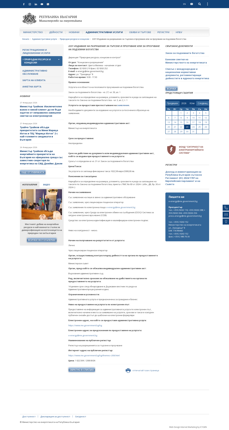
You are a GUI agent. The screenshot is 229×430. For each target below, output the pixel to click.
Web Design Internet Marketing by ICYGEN (188, 427)
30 (187, 131)
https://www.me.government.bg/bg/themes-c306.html (94, 355)
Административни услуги (104, 32)
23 (187, 127)
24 (193, 127)
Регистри (163, 32)
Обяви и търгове (140, 32)
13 (169, 122)
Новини (74, 32)
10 (193, 117)
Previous (24, 201)
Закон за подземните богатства (184, 53)
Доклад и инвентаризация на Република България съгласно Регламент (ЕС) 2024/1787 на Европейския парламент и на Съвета (183, 178)
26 (206, 127)
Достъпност (29, 416)
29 (181, 131)
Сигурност (80, 416)
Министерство (33, 32)
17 (193, 122)
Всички (171, 88)
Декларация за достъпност (55, 416)
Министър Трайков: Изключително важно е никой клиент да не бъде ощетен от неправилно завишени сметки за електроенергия (41, 111)
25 (199, 127)
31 (193, 131)
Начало (25, 39)
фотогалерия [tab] (29, 184)
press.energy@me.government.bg (185, 215)
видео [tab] (46, 184)
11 (199, 117)
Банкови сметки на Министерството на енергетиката (186, 61)
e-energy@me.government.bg (120, 207)
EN (184, 4)
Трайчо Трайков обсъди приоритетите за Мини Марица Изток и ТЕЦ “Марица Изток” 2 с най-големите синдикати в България (39, 133)
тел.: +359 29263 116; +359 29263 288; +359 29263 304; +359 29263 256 (187, 211)
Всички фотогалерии (41, 239)
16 (187, 122)
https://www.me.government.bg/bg (85, 325)
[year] (183, 103)
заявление (123, 105)
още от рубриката (32, 172)
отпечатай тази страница (142, 370)
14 (175, 122)
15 (181, 122)
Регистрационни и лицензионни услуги (36, 51)
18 (199, 122)
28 (175, 131)
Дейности (55, 32)
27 (169, 131)
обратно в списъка (82, 369)
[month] (192, 103)
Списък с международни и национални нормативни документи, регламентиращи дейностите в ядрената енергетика (187, 73)
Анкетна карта (31, 86)
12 (206, 117)
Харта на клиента (33, 80)
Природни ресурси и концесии (74, 39)
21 (175, 127)
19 (206, 122)
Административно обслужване (34, 72)
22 (181, 127)
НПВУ (179, 32)
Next (59, 201)
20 (169, 127)
